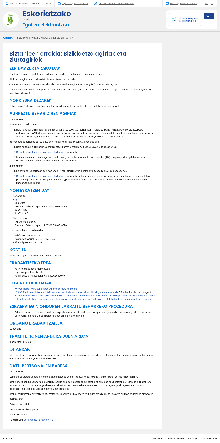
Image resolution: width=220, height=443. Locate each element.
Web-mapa (192, 438)
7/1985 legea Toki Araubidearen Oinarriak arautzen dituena (46, 288)
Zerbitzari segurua (175, 438)
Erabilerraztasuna (209, 438)
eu (206, 3)
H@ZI (18, 199)
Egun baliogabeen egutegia (73, 3)
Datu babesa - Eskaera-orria (38, 419)
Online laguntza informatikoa (181, 3)
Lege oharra (157, 438)
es (212, 3)
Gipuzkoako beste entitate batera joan (114, 3)
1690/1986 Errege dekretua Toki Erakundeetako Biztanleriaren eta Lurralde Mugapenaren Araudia (67, 292)
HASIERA (8, 37)
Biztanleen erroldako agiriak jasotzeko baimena (41, 152)
